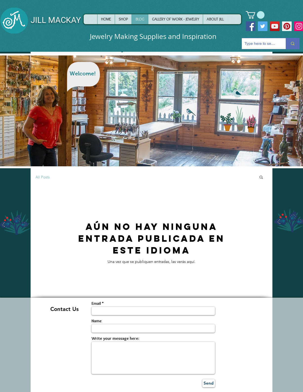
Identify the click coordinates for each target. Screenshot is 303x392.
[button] (255, 15)
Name (97, 321)
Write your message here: (115, 338)
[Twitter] (262, 26)
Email (96, 303)
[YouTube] (275, 26)
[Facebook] (250, 26)
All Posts (43, 177)
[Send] (208, 383)
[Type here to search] (260, 43)
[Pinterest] (287, 26)
